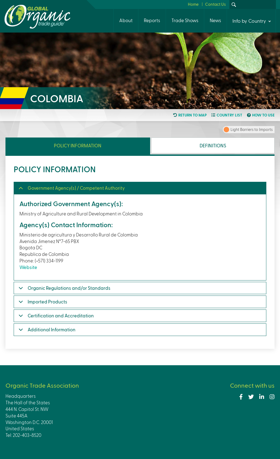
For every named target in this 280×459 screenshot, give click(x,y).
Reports (152, 20)
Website (28, 267)
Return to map (192, 115)
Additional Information (51, 329)
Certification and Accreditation (61, 315)
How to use (263, 115)
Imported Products (47, 301)
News (215, 20)
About (126, 20)
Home (193, 4)
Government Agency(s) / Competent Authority (76, 188)
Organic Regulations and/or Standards (69, 288)
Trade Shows (185, 20)
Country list (229, 115)
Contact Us (215, 4)
